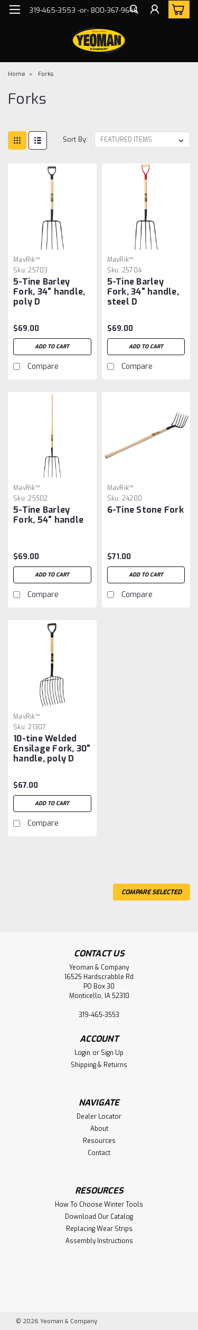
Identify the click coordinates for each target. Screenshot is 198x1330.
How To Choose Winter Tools (99, 1204)
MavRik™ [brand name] (26, 260)
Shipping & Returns (99, 1065)
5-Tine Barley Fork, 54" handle (48, 515)
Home (16, 74)
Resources (99, 1141)
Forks (45, 74)
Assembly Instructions (99, 1241)
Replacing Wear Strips (99, 1229)
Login (82, 1053)
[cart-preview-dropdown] (176, 9)
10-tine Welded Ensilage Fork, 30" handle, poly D (52, 749)
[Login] (154, 31)
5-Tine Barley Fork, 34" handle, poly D (49, 292)
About (99, 1128)
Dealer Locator (99, 1116)
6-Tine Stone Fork (145, 510)
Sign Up (112, 1053)
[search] (133, 31)
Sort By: (75, 139)
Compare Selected (151, 892)
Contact (99, 1153)
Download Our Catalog (99, 1216)
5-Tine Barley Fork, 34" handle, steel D (143, 292)
